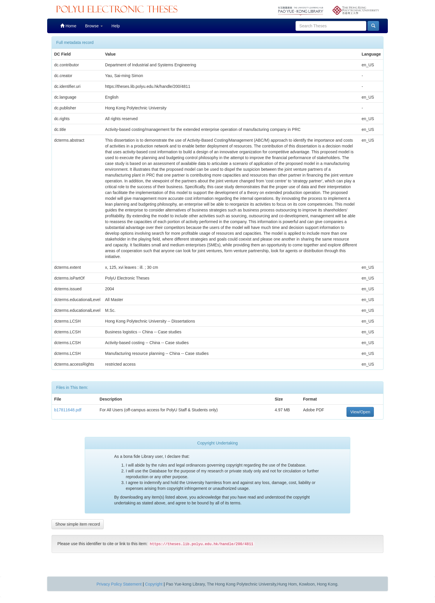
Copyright (153, 584)
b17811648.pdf (67, 410)
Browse (94, 26)
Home (68, 25)
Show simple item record (77, 524)
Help (116, 26)
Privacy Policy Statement (119, 584)
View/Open (360, 412)
